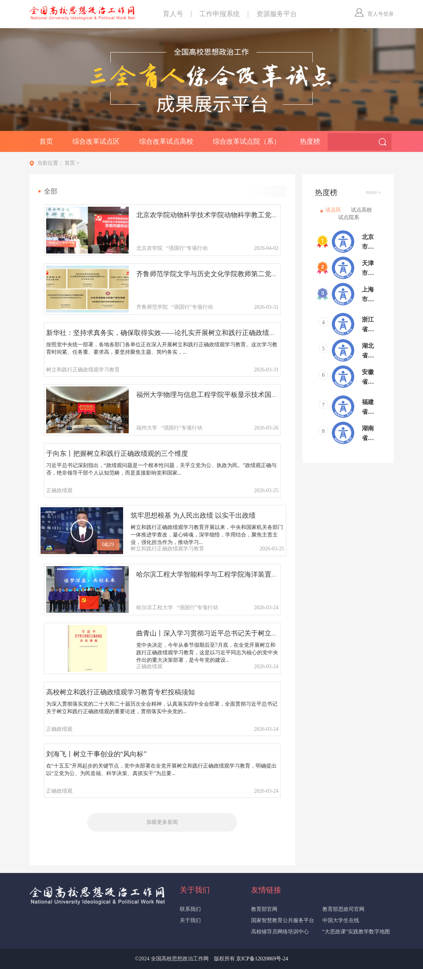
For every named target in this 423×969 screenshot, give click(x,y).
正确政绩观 (59, 490)
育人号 (173, 14)
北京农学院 (149, 248)
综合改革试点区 (96, 141)
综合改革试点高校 (166, 141)
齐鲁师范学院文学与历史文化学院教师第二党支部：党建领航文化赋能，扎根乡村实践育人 (271, 274)
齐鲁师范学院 (152, 307)
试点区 (333, 210)
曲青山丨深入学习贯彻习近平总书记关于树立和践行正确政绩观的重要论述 (247, 633)
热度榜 (310, 141)
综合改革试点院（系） (246, 141)
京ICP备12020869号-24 (262, 958)
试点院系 (348, 217)
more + (373, 192)
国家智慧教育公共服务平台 (282, 920)
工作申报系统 (219, 14)
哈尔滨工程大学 (154, 607)
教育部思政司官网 (343, 909)
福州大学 (146, 428)
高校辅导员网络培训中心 (280, 931)
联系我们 (190, 909)
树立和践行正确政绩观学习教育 (83, 370)
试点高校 (361, 210)
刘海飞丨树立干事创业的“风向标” (96, 754)
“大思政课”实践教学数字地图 (356, 931)
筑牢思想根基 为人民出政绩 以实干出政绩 (193, 515)
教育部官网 (264, 909)
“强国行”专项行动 (187, 248)
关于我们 (190, 920)
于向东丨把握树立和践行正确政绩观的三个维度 (117, 453)
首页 (46, 141)
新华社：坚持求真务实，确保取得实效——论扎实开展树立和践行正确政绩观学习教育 (174, 333)
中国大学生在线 (340, 920)
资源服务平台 (276, 14)
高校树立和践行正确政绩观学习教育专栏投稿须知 (120, 692)
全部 (50, 191)
